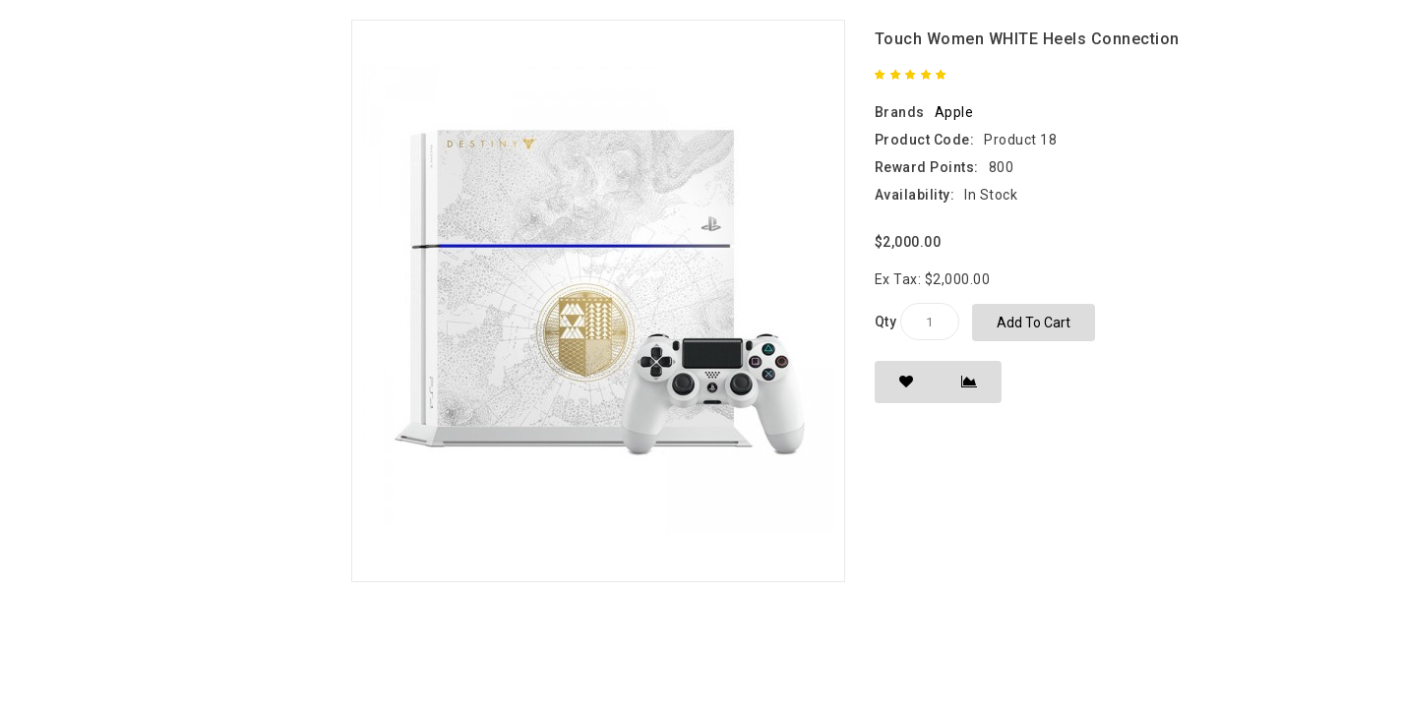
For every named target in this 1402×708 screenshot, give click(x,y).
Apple (954, 112)
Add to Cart (1033, 322)
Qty (886, 321)
